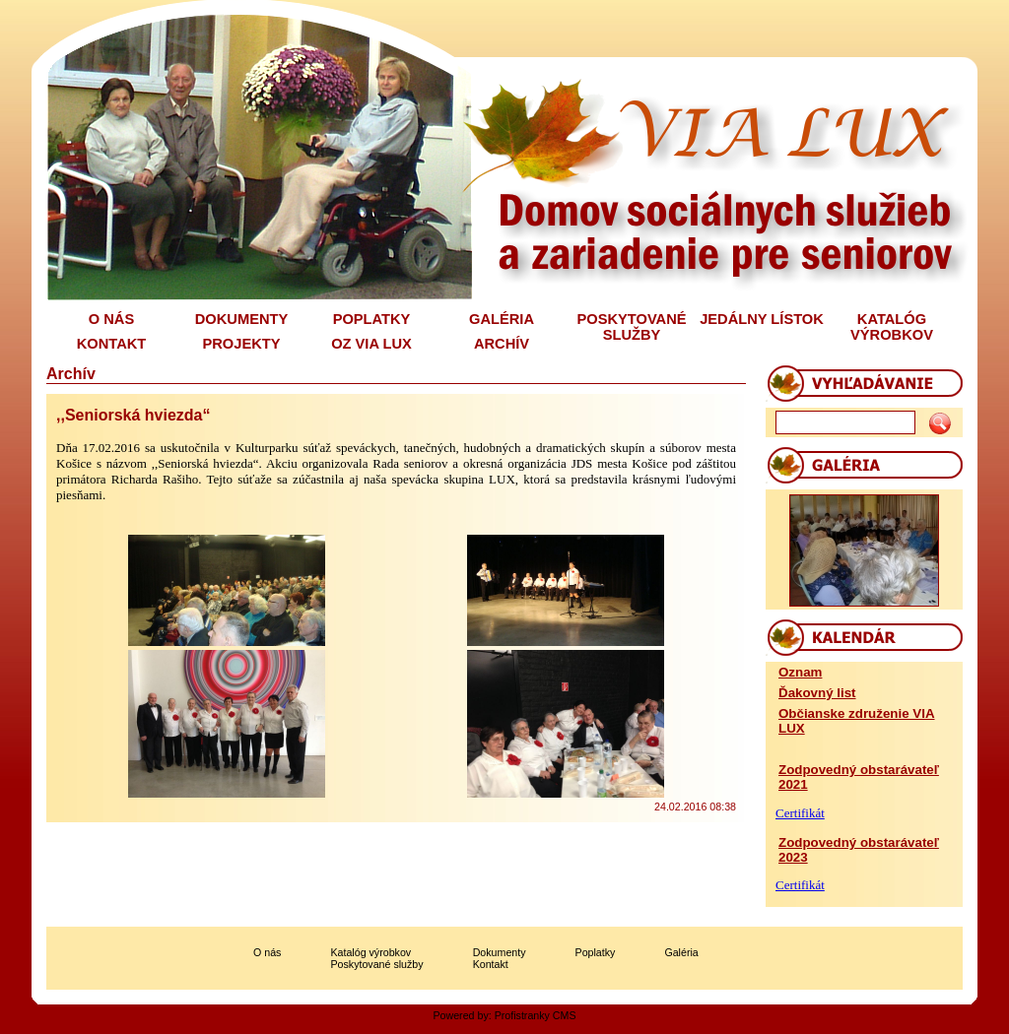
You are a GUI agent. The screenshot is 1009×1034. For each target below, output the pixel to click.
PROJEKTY (242, 344)
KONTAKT (112, 344)
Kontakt (490, 964)
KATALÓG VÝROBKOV (891, 327)
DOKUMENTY (241, 319)
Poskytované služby (376, 964)
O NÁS (111, 319)
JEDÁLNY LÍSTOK (762, 319)
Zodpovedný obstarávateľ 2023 (858, 850)
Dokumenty (499, 952)
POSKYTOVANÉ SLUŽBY (631, 327)
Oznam (800, 672)
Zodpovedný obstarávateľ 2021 (858, 777)
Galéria (681, 952)
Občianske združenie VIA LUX (856, 721)
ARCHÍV (501, 344)
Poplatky (595, 952)
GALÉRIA (501, 319)
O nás (267, 952)
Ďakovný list (817, 692)
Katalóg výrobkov (370, 952)
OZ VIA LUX (371, 344)
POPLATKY (372, 319)
